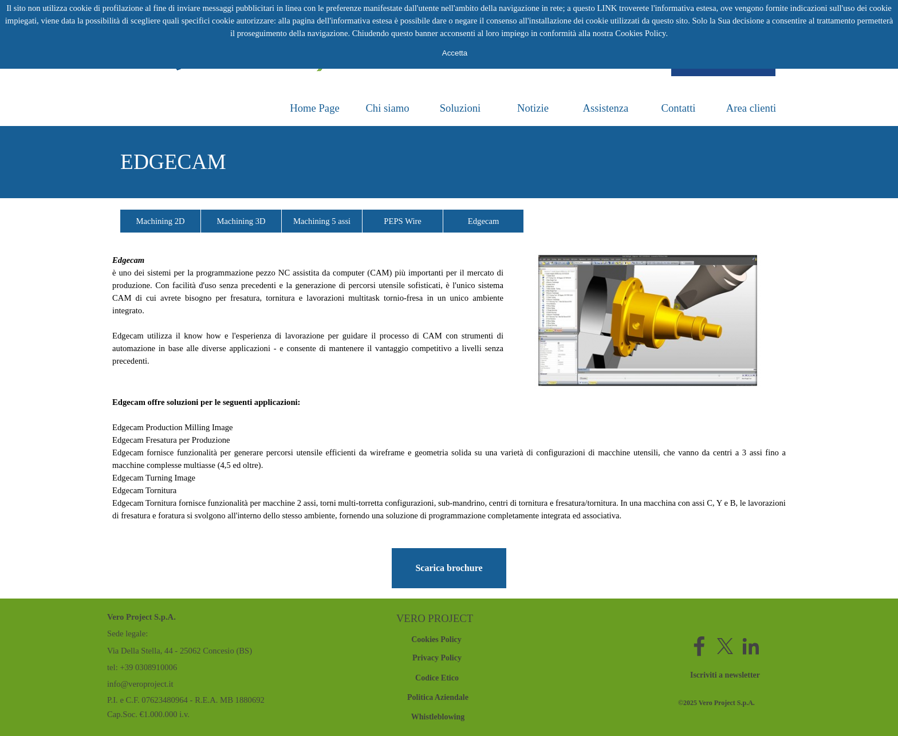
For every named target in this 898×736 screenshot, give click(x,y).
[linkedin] (750, 646)
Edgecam (483, 221)
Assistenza (606, 108)
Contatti (678, 108)
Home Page (315, 108)
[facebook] (699, 646)
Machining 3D (241, 221)
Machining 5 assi (321, 221)
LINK (607, 8)
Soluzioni (460, 108)
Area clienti (751, 108)
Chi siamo (387, 108)
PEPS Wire (403, 221)
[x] (725, 646)
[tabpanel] (449, 162)
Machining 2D (160, 221)
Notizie (533, 108)
